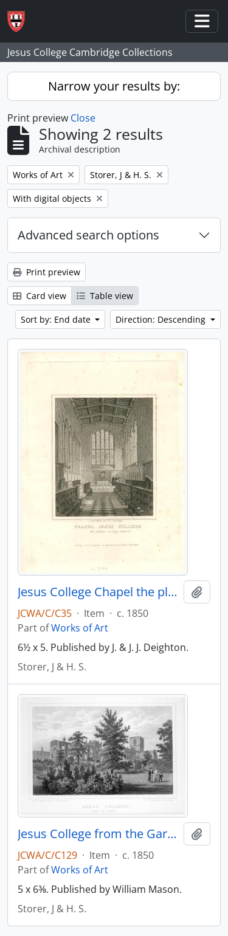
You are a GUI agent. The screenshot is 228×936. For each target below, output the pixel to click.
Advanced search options (88, 235)
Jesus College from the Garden (98, 834)
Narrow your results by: (114, 86)
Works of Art (79, 628)
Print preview (46, 272)
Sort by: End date (57, 319)
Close (83, 118)
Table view (105, 295)
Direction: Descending (162, 319)
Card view (39, 295)
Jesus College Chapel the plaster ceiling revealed (98, 592)
